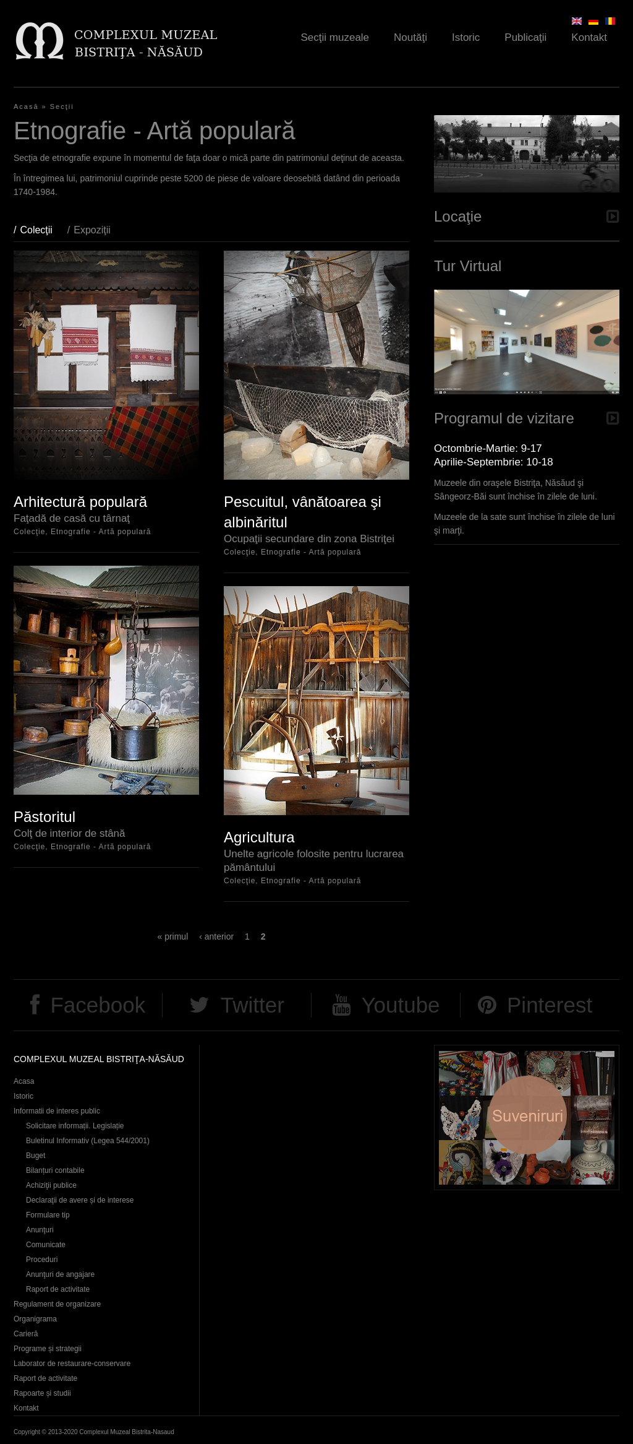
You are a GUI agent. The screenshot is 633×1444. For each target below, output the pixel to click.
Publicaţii (525, 37)
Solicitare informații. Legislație (75, 1126)
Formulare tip (48, 1215)
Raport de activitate (58, 1289)
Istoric (466, 37)
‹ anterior (216, 936)
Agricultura (259, 837)
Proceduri (41, 1259)
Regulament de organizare (57, 1304)
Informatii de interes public (57, 1111)
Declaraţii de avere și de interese (80, 1200)
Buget (35, 1155)
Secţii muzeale (335, 37)
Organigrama (35, 1319)
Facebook (97, 1005)
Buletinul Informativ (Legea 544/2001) (88, 1140)
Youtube (400, 1005)
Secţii (62, 106)
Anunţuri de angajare (60, 1274)
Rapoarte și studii (42, 1393)
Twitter (252, 1005)
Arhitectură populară (80, 501)
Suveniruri (526, 1117)
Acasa (24, 1081)
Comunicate (46, 1244)
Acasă (26, 106)
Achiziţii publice (51, 1185)
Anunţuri (40, 1230)
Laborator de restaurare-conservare (72, 1363)
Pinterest (549, 1005)
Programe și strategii (48, 1348)
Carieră (26, 1333)
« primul (172, 936)
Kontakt (589, 37)
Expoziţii (92, 230)
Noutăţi (410, 37)
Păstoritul (44, 816)
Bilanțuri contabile (55, 1170)
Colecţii (42, 230)
